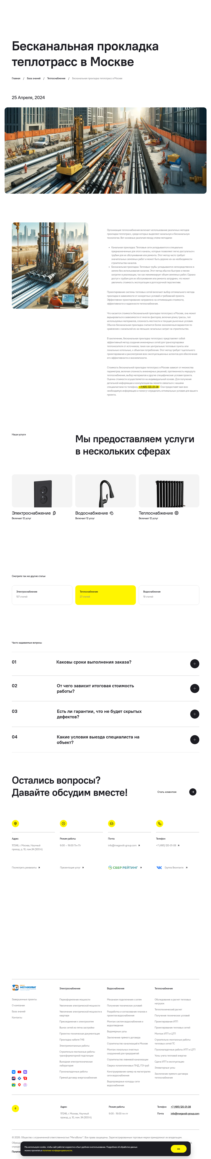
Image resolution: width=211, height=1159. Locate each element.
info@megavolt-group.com (124, 845)
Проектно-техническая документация (79, 1033)
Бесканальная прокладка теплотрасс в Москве (97, 78)
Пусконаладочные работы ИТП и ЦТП (175, 1049)
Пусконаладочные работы (73, 1071)
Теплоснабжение (58, 78)
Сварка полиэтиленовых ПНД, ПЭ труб (128, 1065)
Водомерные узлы (117, 1031)
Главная (18, 78)
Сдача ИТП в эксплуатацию (169, 1061)
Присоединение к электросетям (76, 1021)
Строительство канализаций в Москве (127, 1043)
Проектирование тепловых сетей (172, 1027)
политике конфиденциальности (57, 1150)
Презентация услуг (72, 867)
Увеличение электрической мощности (79, 1005)
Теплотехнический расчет (168, 1009)
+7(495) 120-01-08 (149, 386)
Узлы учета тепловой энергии (170, 1055)
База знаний (35, 78)
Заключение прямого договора (123, 1037)
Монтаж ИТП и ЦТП (165, 1033)
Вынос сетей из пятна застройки (76, 1027)
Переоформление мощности (74, 999)
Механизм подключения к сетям (124, 999)
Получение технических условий (124, 1005)
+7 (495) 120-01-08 (168, 845)
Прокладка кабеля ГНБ (71, 1039)
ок (178, 1148)
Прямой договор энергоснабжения (78, 1077)
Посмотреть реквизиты (26, 867)
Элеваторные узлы (165, 1067)
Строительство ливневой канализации (127, 1059)
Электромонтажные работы (74, 1045)
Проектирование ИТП (166, 1021)
